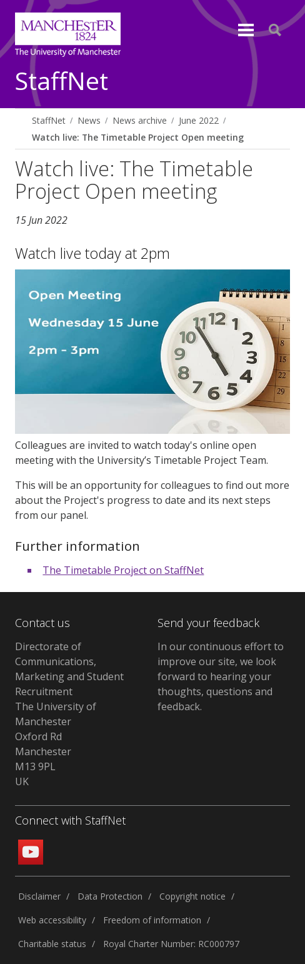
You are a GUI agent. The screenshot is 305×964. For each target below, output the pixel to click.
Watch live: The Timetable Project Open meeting (138, 137)
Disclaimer (39, 896)
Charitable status (52, 944)
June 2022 (199, 120)
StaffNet (61, 81)
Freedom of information (152, 920)
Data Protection (110, 896)
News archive (139, 120)
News (89, 120)
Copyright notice (192, 896)
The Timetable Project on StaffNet (123, 570)
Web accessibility (52, 920)
